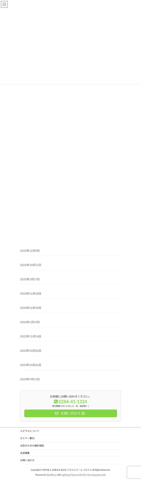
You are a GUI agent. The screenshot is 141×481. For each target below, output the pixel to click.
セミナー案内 (27, 438)
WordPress (51, 475)
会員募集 (25, 452)
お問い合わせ (27, 460)
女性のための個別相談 (32, 445)
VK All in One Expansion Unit (92, 475)
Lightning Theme (69, 475)
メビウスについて (29, 430)
